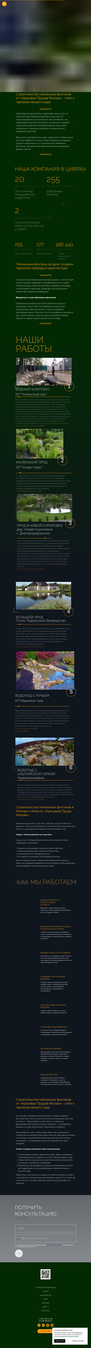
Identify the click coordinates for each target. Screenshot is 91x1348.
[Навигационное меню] (4, 4)
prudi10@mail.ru (45, 1321)
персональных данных (54, 1245)
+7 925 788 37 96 (45, 1319)
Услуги (46, 1291)
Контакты (45, 1311)
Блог (45, 1307)
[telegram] (39, 1325)
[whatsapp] (52, 1325)
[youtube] (47, 1325)
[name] (45, 1228)
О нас (45, 1299)
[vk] (43, 1325)
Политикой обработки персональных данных (66, 1336)
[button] (45, 1331)
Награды (45, 1303)
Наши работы (45, 1295)
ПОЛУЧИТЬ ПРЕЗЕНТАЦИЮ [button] (45, 1288)
